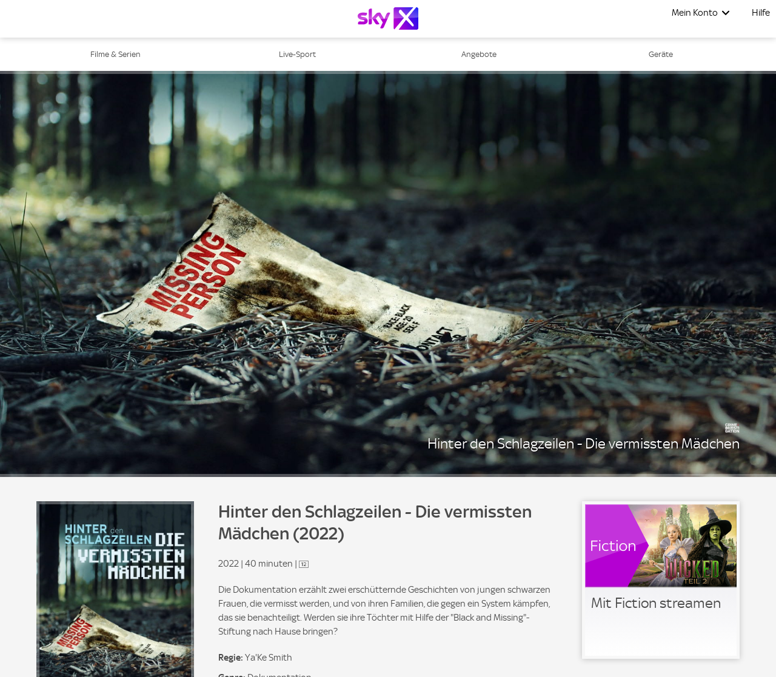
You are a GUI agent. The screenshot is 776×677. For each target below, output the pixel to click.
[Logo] (388, 18)
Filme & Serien (115, 54)
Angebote (479, 54)
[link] (661, 580)
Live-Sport (297, 54)
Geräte (661, 54)
